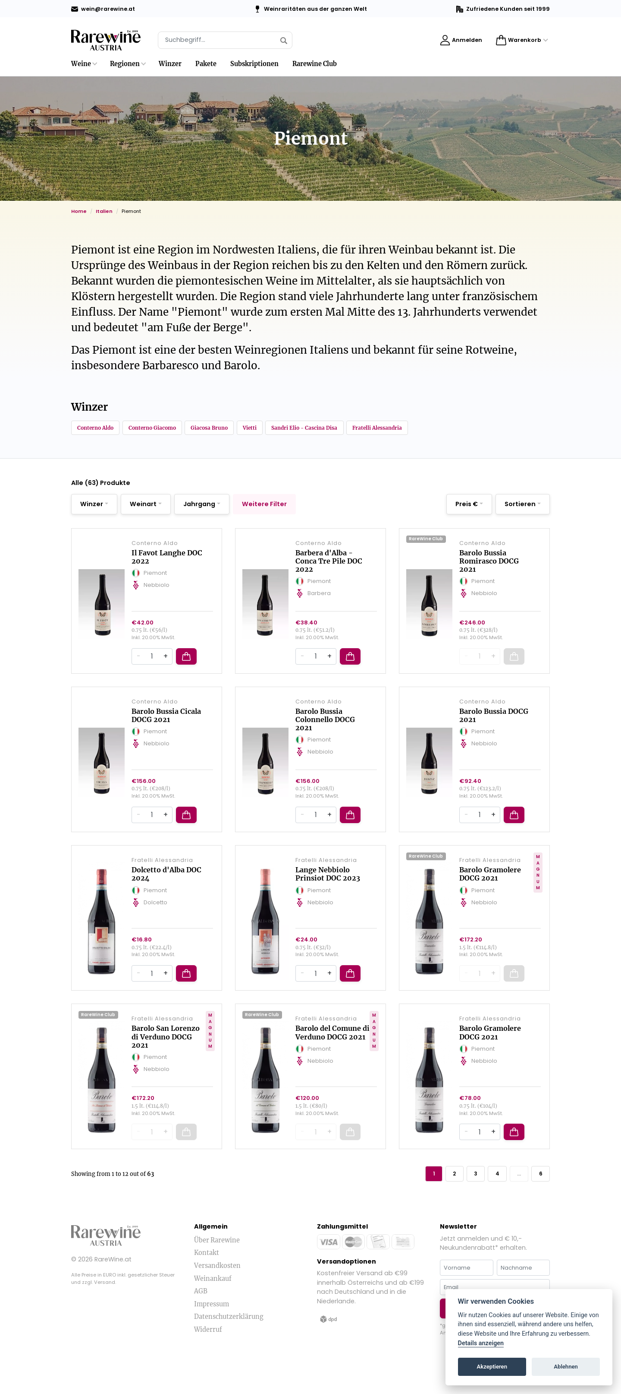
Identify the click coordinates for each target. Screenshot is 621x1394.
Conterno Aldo (100, 429)
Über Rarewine (217, 1273)
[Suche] (225, 40)
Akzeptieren (492, 1366)
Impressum (211, 1336)
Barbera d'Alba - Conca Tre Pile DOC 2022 (328, 570)
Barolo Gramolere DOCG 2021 (490, 896)
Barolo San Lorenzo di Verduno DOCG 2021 (166, 1065)
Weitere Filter (264, 507)
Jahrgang (199, 507)
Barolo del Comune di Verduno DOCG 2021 (332, 1061)
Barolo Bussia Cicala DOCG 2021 (166, 731)
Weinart (143, 507)
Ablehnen (566, 1366)
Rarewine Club (314, 64)
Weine (81, 64)
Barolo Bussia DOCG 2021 (493, 731)
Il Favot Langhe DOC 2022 (167, 566)
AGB (200, 1323)
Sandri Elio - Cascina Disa (355, 429)
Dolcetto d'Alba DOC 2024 (166, 896)
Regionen (125, 64)
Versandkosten (217, 1298)
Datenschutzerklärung (228, 1349)
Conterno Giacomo (170, 429)
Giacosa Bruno (240, 429)
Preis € (466, 507)
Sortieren (520, 507)
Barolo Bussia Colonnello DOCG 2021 (325, 735)
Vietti (289, 429)
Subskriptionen (254, 64)
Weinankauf (213, 1311)
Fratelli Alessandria (442, 429)
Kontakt (206, 1285)
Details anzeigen (481, 1343)
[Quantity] (152, 673)
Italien (104, 211)
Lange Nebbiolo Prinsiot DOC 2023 (327, 896)
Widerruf (208, 1362)
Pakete (205, 64)
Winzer (170, 64)
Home (79, 211)
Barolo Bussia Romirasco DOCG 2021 (489, 570)
